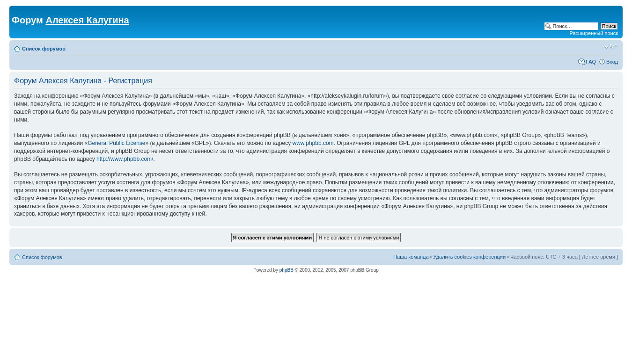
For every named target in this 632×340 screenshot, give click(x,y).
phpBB (286, 270)
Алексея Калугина (87, 20)
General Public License (116, 143)
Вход (612, 62)
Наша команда (410, 257)
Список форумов (44, 48)
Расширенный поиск (593, 33)
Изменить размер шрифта (611, 47)
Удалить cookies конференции (470, 257)
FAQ (591, 62)
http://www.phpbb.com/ (124, 159)
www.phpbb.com (313, 143)
